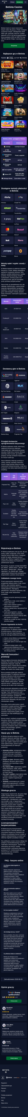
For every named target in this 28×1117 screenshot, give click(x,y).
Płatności (3, 1088)
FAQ (2, 1100)
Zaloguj (12, 2)
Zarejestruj (20, 2)
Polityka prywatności (6, 1095)
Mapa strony (4, 1103)
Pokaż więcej (14, 1058)
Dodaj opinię (14, 1001)
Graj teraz (14, 45)
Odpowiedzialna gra (6, 1085)
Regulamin (4, 1083)
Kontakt (3, 1091)
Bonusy (3, 1097)
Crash (19, 58)
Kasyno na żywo (12, 58)
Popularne (5, 58)
